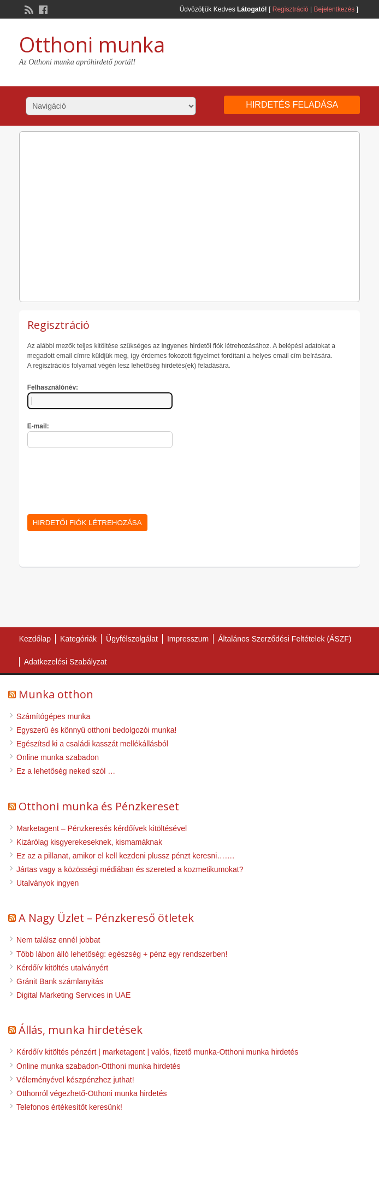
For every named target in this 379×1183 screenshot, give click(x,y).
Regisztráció (291, 9)
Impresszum (188, 638)
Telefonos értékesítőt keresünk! (69, 1107)
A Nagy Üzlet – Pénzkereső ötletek (106, 917)
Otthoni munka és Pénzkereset (99, 806)
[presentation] (110, 479)
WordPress (223, 1165)
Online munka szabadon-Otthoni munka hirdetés (98, 1066)
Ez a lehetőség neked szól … (65, 771)
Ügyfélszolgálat (132, 638)
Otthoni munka (92, 44)
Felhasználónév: (52, 387)
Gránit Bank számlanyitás (59, 981)
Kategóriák (78, 638)
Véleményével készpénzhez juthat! (75, 1079)
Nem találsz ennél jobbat (58, 939)
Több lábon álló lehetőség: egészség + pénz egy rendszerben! (121, 954)
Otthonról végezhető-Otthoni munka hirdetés (91, 1093)
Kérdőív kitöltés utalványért (62, 967)
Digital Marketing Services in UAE (73, 995)
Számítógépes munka (53, 716)
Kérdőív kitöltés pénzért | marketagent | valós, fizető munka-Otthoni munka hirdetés (157, 1051)
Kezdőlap (35, 638)
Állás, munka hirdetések (81, 1029)
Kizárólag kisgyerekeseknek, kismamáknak (89, 842)
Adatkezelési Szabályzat (65, 661)
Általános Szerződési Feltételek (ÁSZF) (284, 638)
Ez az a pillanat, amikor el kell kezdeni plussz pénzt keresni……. (125, 855)
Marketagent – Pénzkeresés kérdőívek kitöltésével (101, 828)
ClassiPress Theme (168, 1165)
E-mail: (38, 426)
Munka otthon (56, 694)
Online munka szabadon (57, 757)
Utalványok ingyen (47, 883)
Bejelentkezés (334, 9)
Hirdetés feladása (292, 104)
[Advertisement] (190, 213)
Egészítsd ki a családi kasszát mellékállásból (92, 743)
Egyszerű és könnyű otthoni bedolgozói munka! (96, 730)
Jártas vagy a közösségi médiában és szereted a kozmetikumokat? (130, 869)
